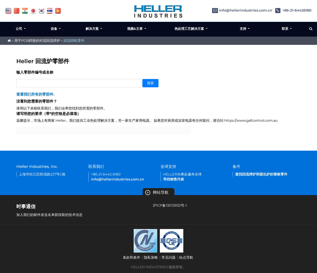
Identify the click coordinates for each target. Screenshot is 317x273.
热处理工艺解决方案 (190, 29)
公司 (19, 29)
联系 (285, 29)
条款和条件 (131, 257)
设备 (54, 29)
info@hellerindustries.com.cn (242, 10)
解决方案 (92, 29)
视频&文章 (135, 29)
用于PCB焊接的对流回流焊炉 (37, 41)
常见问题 (168, 257)
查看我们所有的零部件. (35, 94)
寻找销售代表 (173, 179)
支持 (243, 29)
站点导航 (186, 257)
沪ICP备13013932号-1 (170, 205)
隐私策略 (151, 257)
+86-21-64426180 (293, 10)
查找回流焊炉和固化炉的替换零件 (261, 174)
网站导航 (157, 192)
